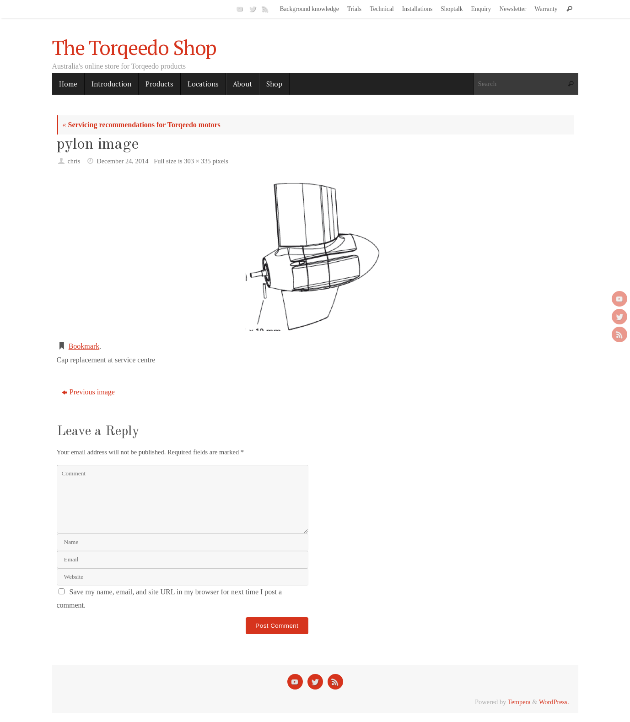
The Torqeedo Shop (134, 48)
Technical (382, 8)
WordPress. (554, 702)
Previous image (88, 392)
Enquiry (481, 8)
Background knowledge (309, 8)
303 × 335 (197, 161)
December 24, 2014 (122, 161)
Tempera (519, 702)
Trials (354, 8)
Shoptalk (452, 8)
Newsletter (512, 8)
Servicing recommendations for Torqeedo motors (142, 125)
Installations (417, 8)
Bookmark (84, 346)
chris (73, 161)
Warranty (545, 8)
